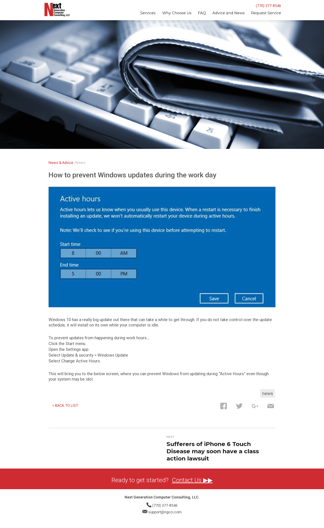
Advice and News (228, 13)
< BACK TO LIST (65, 405)
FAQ (202, 13)
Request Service (266, 13)
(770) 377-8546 (268, 6)
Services (148, 13)
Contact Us (187, 480)
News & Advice (61, 162)
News (80, 162)
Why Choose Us (177, 13)
